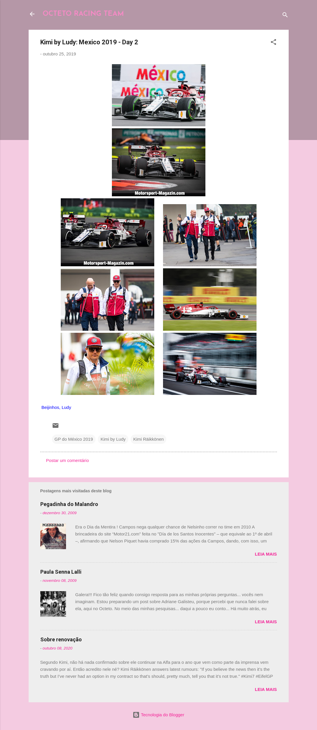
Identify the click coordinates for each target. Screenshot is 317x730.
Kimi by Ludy (113, 439)
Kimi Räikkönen (148, 439)
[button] (273, 43)
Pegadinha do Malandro (69, 504)
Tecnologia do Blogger (158, 714)
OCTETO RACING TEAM (83, 13)
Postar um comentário (67, 460)
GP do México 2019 (74, 439)
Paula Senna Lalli (61, 572)
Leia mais (266, 554)
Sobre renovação (61, 639)
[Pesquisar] (285, 16)
